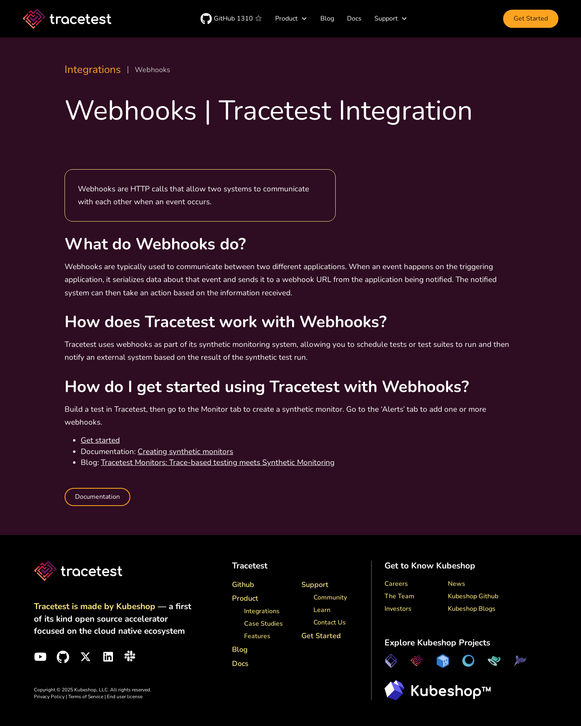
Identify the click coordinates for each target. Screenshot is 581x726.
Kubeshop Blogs (471, 608)
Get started (100, 440)
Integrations (93, 69)
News (456, 583)
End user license (124, 696)
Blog (327, 18)
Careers (396, 583)
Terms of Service (86, 696)
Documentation (97, 496)
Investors (398, 608)
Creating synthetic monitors (185, 451)
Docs (354, 18)
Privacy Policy (49, 696)
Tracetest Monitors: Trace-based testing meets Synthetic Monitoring (217, 462)
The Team (399, 596)
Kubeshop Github (473, 596)
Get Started (531, 18)
